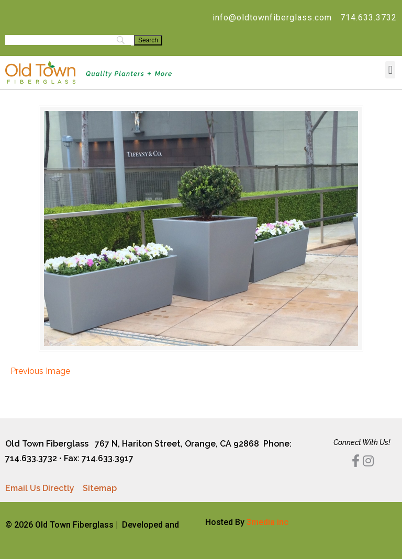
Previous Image (40, 371)
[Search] (148, 40)
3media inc (267, 522)
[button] (390, 69)
